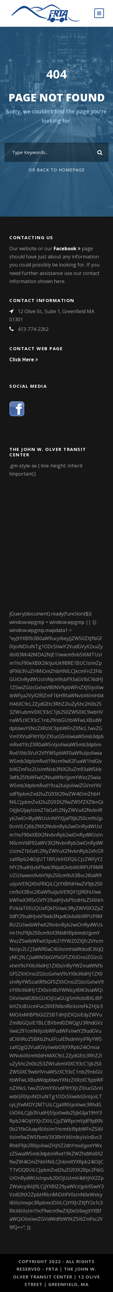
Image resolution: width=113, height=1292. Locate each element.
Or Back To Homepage (57, 170)
